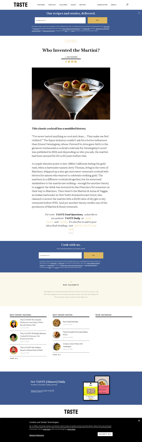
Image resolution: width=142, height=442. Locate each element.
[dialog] (71, 430)
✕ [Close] (139, 421)
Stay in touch (37, 390)
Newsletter (102, 5)
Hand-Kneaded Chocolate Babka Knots (75, 333)
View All (14, 358)
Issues (73, 5)
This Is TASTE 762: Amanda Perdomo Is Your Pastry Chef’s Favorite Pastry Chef (31, 322)
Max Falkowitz (72, 57)
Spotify (63, 221)
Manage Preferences (36, 435)
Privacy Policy (46, 429)
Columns (63, 5)
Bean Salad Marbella (70, 321)
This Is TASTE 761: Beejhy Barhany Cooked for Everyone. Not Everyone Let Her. (33, 336)
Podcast (52, 5)
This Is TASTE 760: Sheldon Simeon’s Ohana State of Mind (31, 348)
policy (66, 30)
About (113, 5)
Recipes (83, 5)
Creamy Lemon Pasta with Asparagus (73, 344)
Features (41, 5)
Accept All (105, 434)
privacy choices (71, 429)
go (97, 20)
